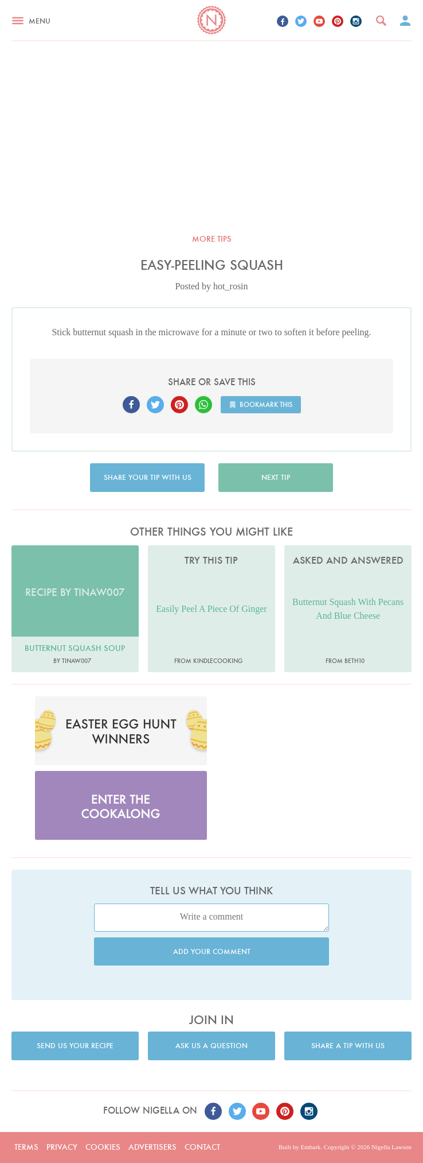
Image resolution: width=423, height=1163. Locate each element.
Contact (202, 1147)
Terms (26, 1147)
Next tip (275, 477)
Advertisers (152, 1147)
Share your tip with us (147, 477)
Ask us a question (211, 1045)
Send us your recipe (75, 1045)
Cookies (102, 1147)
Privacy (61, 1147)
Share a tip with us (348, 1045)
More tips (212, 239)
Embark (310, 1146)
